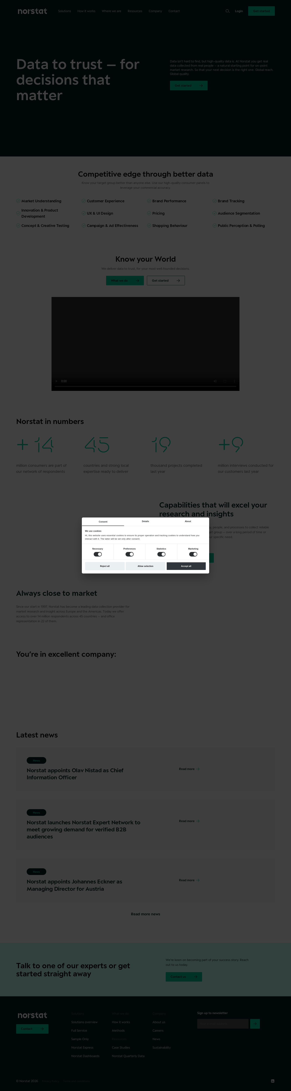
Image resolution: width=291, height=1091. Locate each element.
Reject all (105, 566)
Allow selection (145, 566)
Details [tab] (145, 521)
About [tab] (188, 521)
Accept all (186, 566)
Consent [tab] (103, 521)
